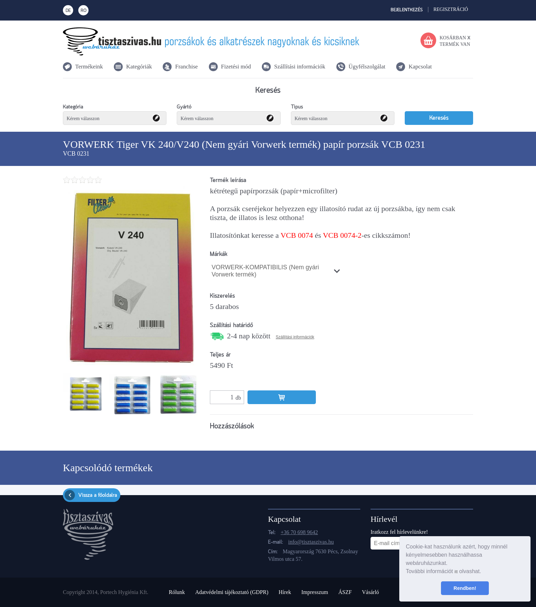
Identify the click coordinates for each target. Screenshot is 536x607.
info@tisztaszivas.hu (311, 542)
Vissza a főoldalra (91, 495)
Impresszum (314, 592)
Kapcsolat (420, 66)
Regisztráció (450, 9)
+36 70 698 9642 (299, 532)
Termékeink (89, 66)
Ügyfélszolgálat (367, 66)
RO (83, 11)
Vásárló (370, 592)
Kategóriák (139, 66)
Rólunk (177, 592)
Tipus (297, 107)
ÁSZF (345, 592)
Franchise (186, 66)
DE (68, 11)
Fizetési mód (236, 66)
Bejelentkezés (407, 10)
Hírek (285, 592)
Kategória (73, 107)
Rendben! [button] (465, 588)
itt (455, 571)
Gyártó (184, 107)
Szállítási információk (299, 66)
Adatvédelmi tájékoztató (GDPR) (231, 592)
